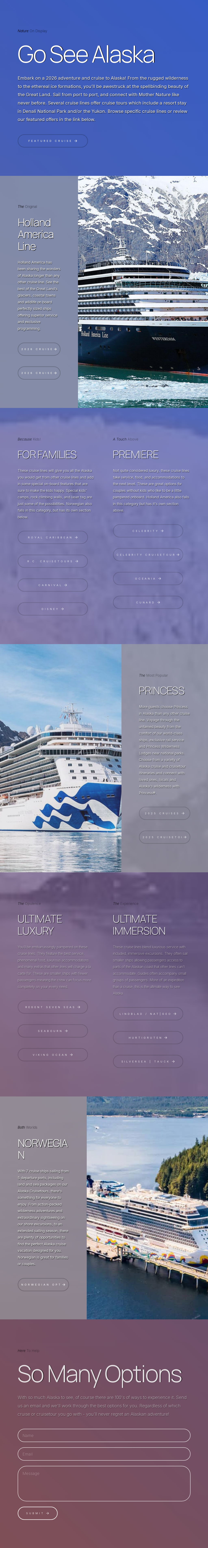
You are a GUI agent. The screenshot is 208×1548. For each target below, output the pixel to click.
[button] (53, 141)
